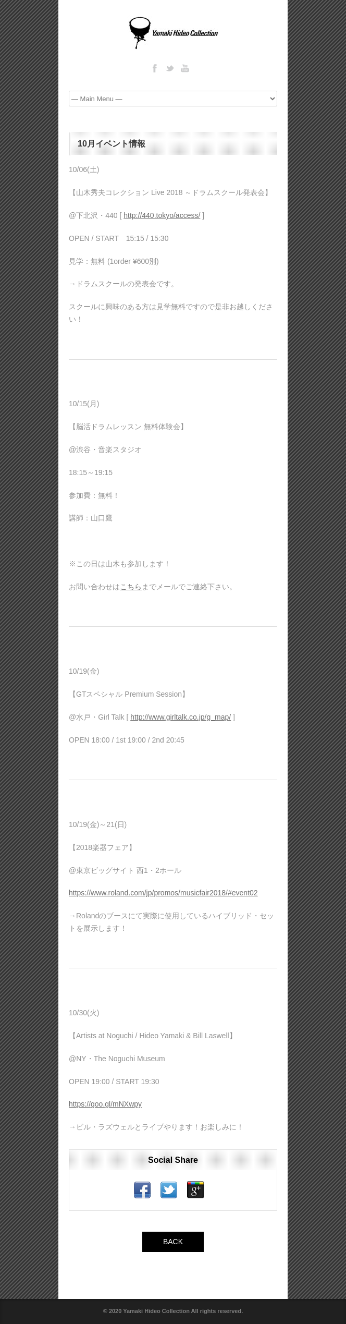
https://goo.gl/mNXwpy (105, 1104)
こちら (131, 586)
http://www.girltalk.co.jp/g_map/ (180, 717)
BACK (173, 1241)
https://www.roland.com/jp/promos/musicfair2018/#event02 (163, 893)
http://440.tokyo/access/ (161, 215)
